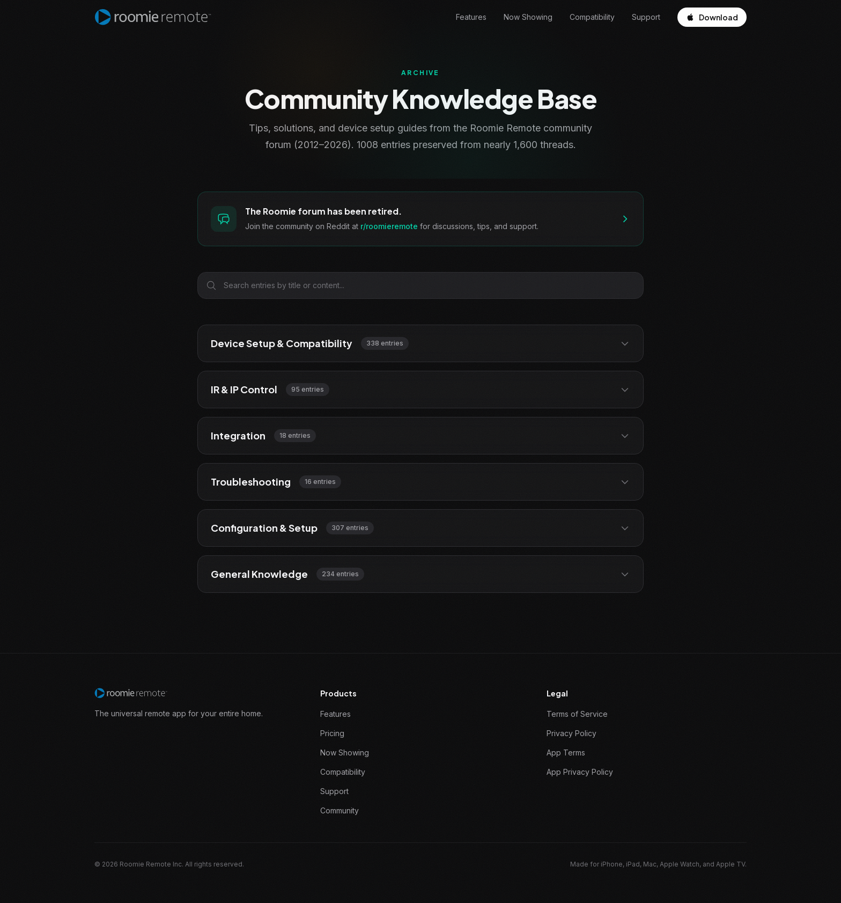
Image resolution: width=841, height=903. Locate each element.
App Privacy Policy (580, 771)
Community (339, 810)
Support (646, 16)
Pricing (332, 733)
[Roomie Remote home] (152, 17)
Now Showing (528, 16)
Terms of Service (577, 713)
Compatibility (592, 16)
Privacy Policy (571, 733)
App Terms (566, 752)
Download (712, 17)
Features (471, 16)
